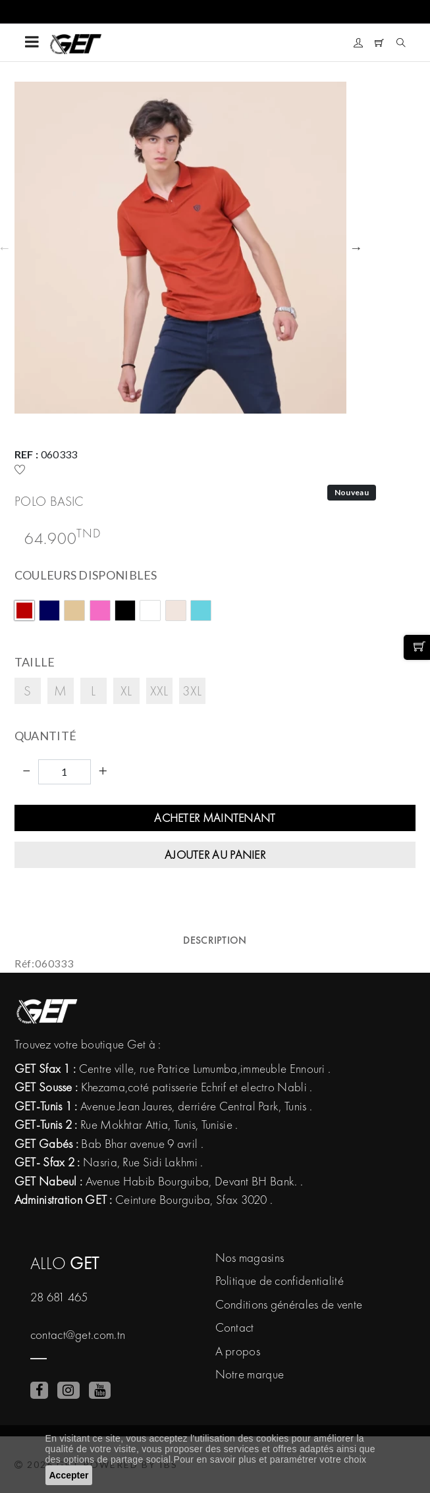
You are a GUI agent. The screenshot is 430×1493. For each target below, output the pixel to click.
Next (356, 247)
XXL (159, 690)
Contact (234, 1327)
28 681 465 (59, 1297)
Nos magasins (249, 1257)
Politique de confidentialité (279, 1280)
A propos (237, 1351)
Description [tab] (214, 940)
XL (126, 690)
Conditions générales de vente (289, 1304)
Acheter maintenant (214, 817)
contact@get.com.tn (77, 1334)
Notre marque (249, 1374)
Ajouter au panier (215, 854)
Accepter (69, 1475)
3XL (192, 690)
